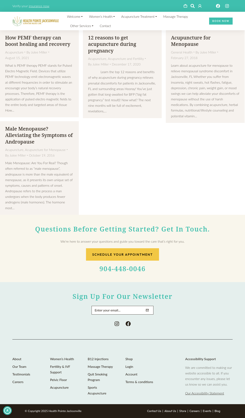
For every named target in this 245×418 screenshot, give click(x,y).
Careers (194, 411)
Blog (217, 411)
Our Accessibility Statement (204, 393)
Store (182, 411)
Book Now (220, 21)
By (36, 52)
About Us (170, 411)
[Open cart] (185, 6)
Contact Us (154, 411)
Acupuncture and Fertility (126, 59)
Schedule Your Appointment (122, 254)
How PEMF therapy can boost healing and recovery (37, 40)
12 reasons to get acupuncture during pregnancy (112, 44)
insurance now (39, 6)
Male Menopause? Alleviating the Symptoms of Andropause (39, 135)
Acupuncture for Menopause (191, 40)
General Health (181, 52)
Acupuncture (14, 52)
